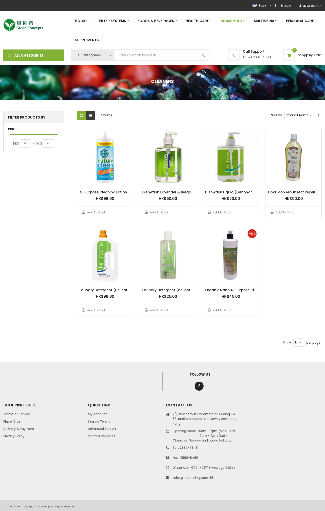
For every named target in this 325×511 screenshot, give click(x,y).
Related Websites (101, 436)
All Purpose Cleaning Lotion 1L (105, 192)
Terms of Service (16, 414)
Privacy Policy (13, 436)
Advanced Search (102, 428)
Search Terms (99, 421)
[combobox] (162, 55)
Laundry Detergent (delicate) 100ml (173, 290)
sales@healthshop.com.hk (193, 477)
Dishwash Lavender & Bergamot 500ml (176, 192)
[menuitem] (83, 20)
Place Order (12, 421)
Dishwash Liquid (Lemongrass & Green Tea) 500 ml (250, 192)
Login (286, 6)
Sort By (276, 115)
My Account (97, 414)
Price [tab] (12, 129)
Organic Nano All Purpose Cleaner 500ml (240, 290)
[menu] (196, 30)
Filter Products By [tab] (26, 117)
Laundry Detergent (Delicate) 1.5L (108, 290)
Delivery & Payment (18, 428)
